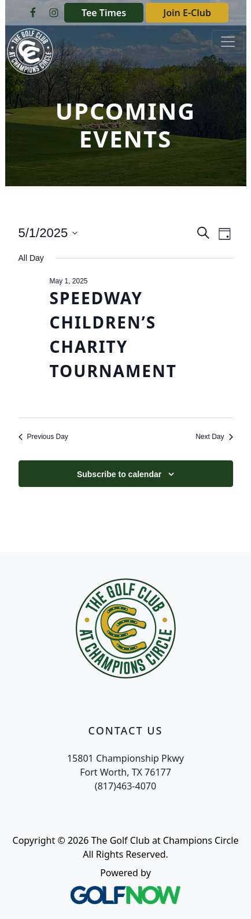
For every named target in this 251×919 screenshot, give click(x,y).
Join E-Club (187, 12)
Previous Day (43, 437)
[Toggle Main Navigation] (228, 41)
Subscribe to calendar (119, 474)
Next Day (213, 437)
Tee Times (104, 12)
